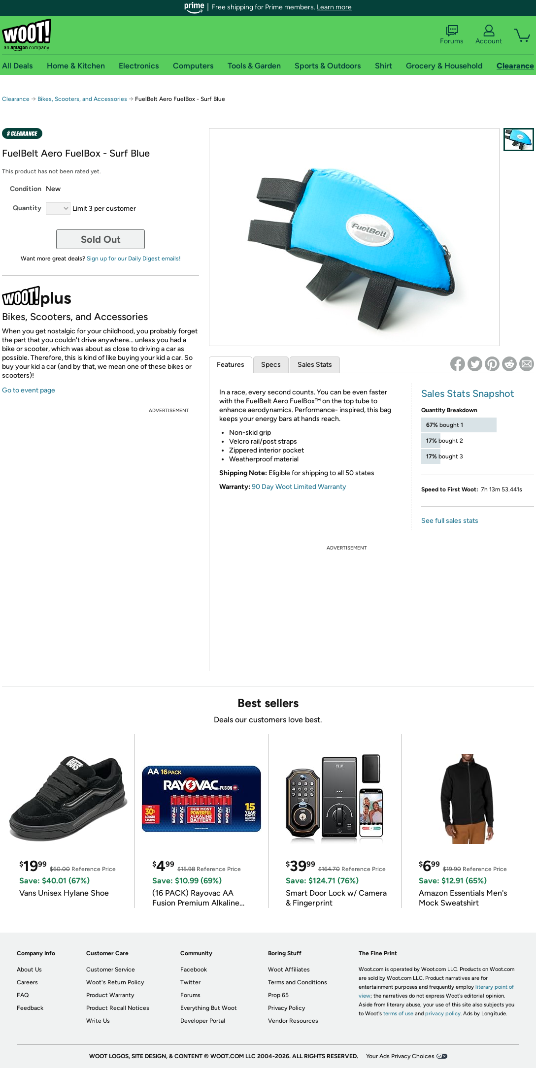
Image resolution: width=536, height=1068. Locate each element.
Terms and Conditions (297, 982)
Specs (271, 364)
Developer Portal (202, 1020)
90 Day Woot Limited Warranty (299, 487)
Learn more (334, 7)
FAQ (23, 995)
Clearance (16, 99)
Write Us (98, 1020)
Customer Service (110, 969)
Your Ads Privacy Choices (400, 1056)
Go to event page (28, 390)
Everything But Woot (208, 1007)
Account (488, 35)
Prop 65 (278, 995)
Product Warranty (110, 995)
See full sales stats (449, 521)
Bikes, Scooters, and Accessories (82, 99)
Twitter (190, 982)
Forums (452, 35)
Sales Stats (315, 364)
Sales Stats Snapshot (467, 393)
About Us (29, 969)
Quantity (27, 208)
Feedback (30, 1007)
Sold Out (101, 239)
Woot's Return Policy (115, 982)
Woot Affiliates (289, 969)
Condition (25, 189)
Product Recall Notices (117, 1007)
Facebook (193, 969)
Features (230, 364)
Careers (27, 982)
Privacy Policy (286, 1007)
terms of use (398, 1013)
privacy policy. (443, 1013)
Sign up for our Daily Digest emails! (134, 258)
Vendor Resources (293, 1020)
